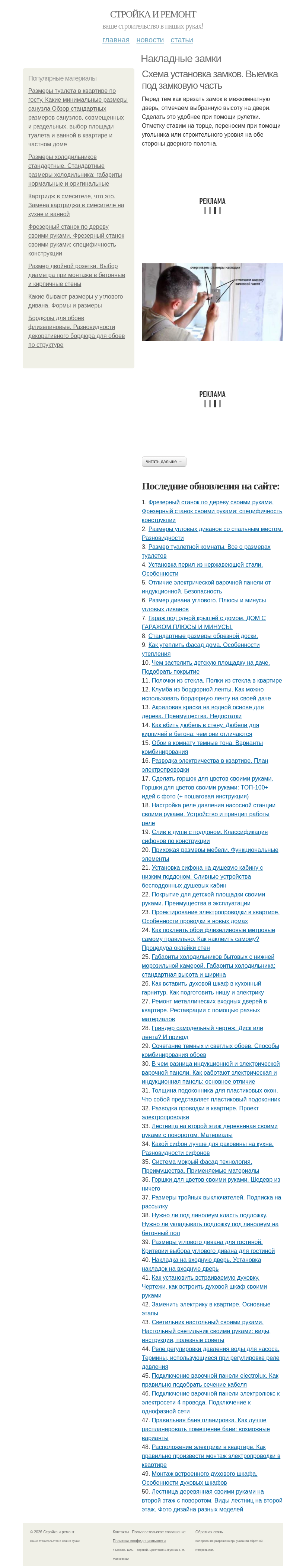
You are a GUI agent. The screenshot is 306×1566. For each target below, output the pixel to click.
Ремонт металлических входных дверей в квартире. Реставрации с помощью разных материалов (204, 1010)
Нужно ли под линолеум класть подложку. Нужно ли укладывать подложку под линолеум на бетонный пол (210, 1224)
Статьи (181, 40)
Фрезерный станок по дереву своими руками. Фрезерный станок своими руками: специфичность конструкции (212, 511)
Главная (116, 40)
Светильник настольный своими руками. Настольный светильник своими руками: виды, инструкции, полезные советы (206, 1331)
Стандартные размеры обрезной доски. (203, 636)
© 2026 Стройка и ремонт (52, 1532)
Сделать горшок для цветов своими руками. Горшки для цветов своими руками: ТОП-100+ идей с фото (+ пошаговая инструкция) (207, 787)
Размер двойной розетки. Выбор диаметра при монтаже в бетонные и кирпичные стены (76, 275)
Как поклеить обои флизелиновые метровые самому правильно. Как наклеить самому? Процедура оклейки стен (208, 939)
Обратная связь (209, 1532)
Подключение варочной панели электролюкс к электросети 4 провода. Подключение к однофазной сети (211, 1402)
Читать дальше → (164, 461)
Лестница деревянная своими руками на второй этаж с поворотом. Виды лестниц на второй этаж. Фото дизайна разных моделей (212, 1500)
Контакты (121, 1532)
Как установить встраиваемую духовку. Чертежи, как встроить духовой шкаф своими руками (204, 1286)
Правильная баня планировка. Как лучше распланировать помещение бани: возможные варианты (206, 1429)
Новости (150, 40)
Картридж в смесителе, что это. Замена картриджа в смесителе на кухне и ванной (76, 205)
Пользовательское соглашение (159, 1532)
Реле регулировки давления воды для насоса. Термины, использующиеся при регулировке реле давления (211, 1358)
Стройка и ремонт (153, 14)
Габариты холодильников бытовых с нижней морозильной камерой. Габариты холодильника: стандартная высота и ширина (208, 966)
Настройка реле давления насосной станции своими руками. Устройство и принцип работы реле (208, 814)
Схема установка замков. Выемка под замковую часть (210, 79)
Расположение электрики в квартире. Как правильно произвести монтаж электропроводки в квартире (211, 1456)
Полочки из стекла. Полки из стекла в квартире (217, 680)
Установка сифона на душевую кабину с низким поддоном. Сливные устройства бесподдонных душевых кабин (202, 877)
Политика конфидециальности (139, 1541)
